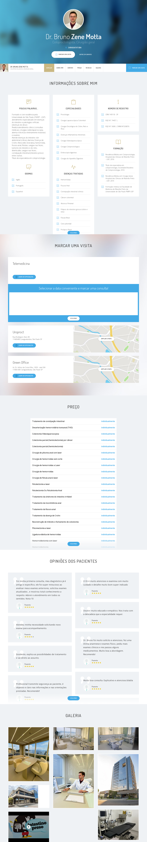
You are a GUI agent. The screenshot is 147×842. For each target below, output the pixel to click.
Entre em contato (85, 54)
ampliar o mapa (106, 339)
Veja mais (73, 233)
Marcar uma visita (136, 68)
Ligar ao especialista (24, 277)
